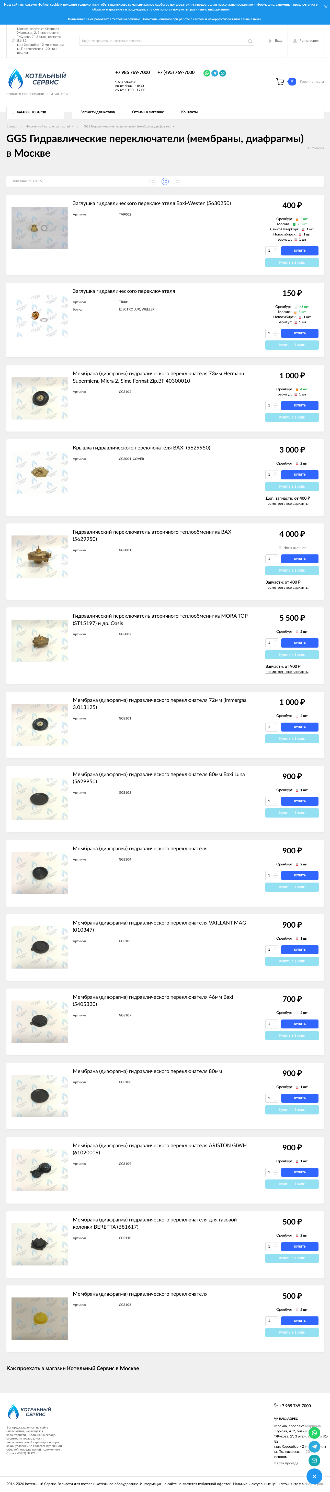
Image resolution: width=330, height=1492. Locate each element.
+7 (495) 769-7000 (176, 72)
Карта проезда (286, 1463)
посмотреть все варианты (287, 504)
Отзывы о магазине (148, 112)
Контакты (189, 112)
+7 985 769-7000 (132, 72)
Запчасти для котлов (98, 112)
